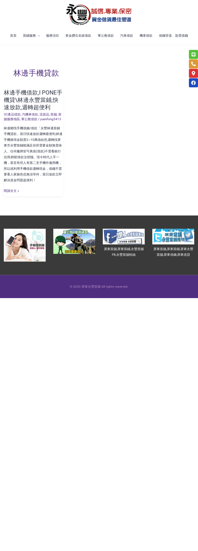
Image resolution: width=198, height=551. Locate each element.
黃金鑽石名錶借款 (78, 35)
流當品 (44, 114)
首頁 (13, 35)
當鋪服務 (29, 35)
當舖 (53, 114)
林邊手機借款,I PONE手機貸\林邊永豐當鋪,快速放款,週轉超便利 (33, 100)
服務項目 (52, 35)
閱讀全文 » (11, 191)
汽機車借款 (30, 114)
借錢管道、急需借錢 (173, 35)
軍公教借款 (106, 35)
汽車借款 (126, 35)
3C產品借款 (12, 114)
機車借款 (146, 35)
